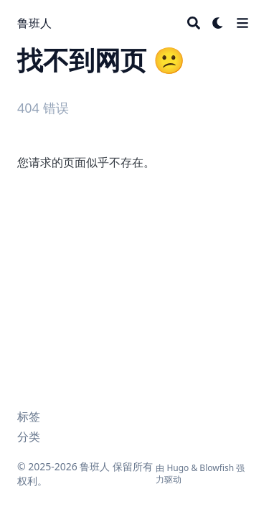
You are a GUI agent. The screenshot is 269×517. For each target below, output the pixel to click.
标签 (28, 416)
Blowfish (216, 468)
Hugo (177, 468)
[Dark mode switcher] (218, 23)
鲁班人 (34, 23)
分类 (28, 436)
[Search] (193, 23)
